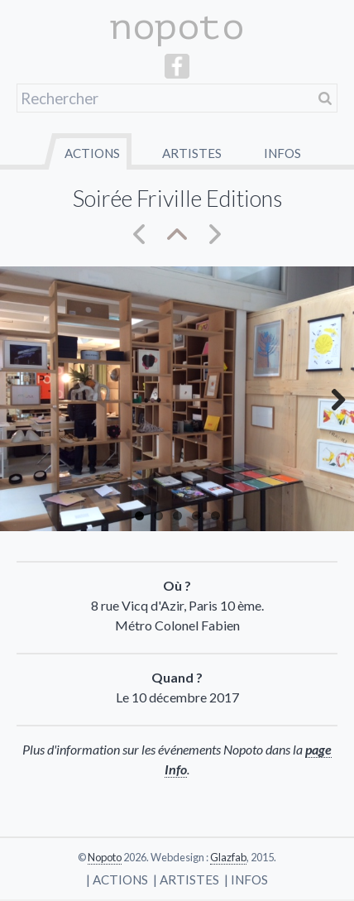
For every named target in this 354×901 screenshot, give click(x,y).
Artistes (192, 153)
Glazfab (228, 857)
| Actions (117, 879)
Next (329, 398)
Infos (282, 153)
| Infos (246, 879)
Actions (92, 153)
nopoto (177, 27)
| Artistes (186, 879)
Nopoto (105, 857)
